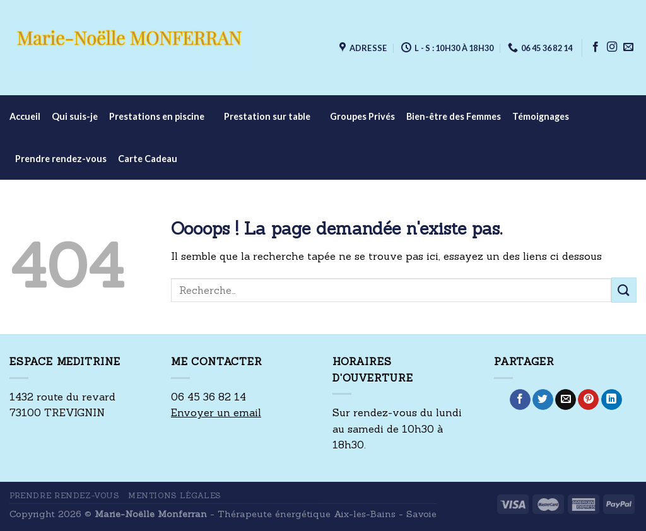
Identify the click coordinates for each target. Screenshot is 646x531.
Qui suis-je (75, 116)
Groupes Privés (362, 116)
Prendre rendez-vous (61, 158)
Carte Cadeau (147, 158)
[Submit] (624, 289)
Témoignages (540, 116)
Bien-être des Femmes (453, 116)
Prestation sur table (271, 116)
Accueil (24, 116)
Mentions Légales (174, 495)
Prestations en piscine (161, 116)
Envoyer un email (216, 412)
